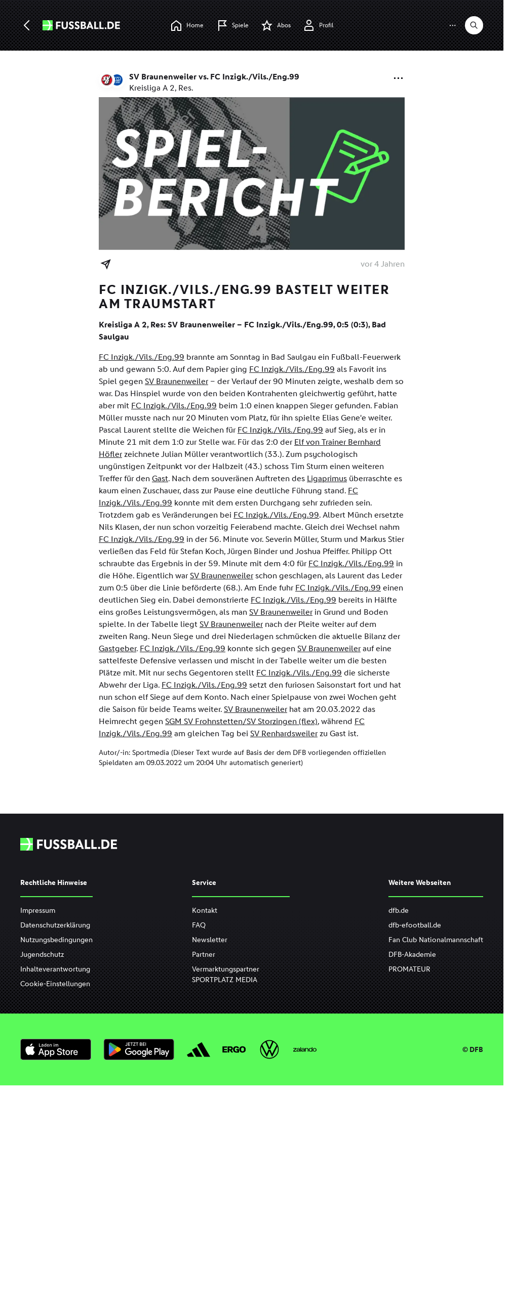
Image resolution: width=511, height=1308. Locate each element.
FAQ (199, 925)
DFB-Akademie (412, 954)
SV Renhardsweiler (284, 733)
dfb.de (398, 910)
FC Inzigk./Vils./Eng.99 (141, 357)
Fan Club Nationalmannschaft (435, 940)
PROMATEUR (409, 969)
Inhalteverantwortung (55, 969)
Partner (203, 954)
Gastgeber (117, 648)
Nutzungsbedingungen (56, 940)
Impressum (37, 910)
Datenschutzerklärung (55, 925)
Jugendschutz (42, 954)
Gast (160, 478)
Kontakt (204, 910)
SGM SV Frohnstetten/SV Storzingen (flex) (241, 721)
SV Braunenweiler (176, 381)
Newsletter (209, 940)
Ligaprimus (327, 478)
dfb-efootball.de (414, 925)
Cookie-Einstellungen (55, 984)
